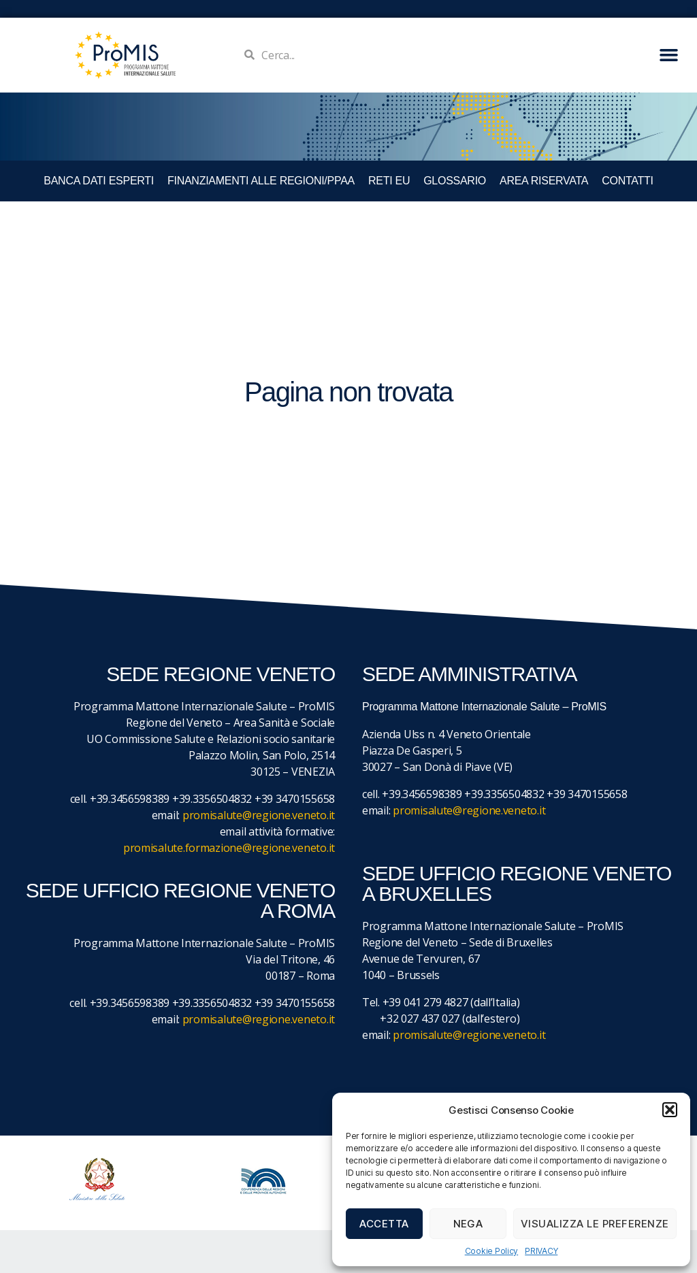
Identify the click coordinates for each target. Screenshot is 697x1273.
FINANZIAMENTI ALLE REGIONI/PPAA (261, 180)
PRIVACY (541, 1251)
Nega (468, 1223)
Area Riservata (544, 180)
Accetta (384, 1223)
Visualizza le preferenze (595, 1223)
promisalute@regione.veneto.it (258, 815)
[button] (670, 1110)
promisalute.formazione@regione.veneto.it (229, 847)
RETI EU (389, 180)
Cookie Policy (492, 1251)
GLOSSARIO (454, 180)
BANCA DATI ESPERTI (99, 180)
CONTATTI (627, 180)
